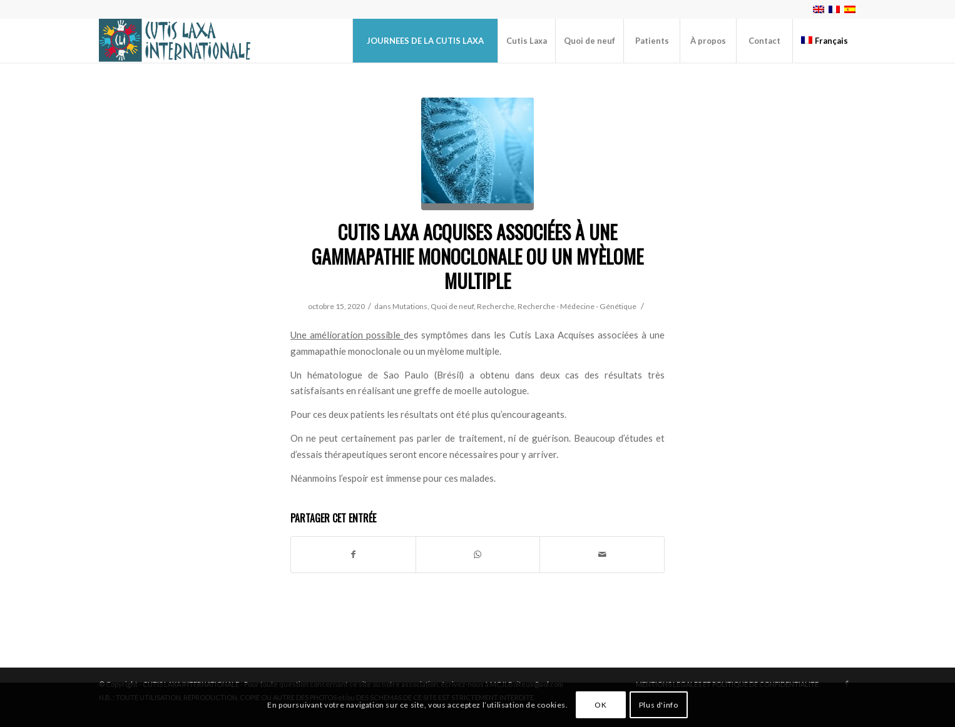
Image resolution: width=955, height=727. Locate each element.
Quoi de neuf (452, 306)
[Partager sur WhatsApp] (478, 554)
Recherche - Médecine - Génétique (577, 306)
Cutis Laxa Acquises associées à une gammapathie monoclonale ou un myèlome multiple (477, 256)
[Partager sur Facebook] (353, 554)
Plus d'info (658, 704)
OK (600, 704)
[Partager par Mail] (602, 554)
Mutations (409, 306)
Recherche (495, 306)
